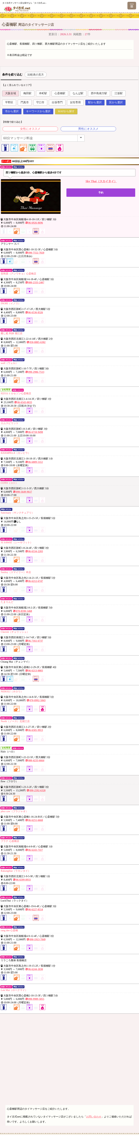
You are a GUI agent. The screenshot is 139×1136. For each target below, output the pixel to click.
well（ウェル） (9, 363)
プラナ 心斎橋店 (10, 841)
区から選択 (116, 102)
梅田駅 (27, 93)
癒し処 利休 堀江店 (11, 333)
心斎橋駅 (59, 93)
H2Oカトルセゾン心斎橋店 (16, 393)
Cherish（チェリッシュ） (15, 631)
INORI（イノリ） (11, 303)
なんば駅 (78, 93)
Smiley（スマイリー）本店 (16, 572)
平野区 (9, 102)
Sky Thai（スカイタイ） (101, 181)
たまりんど (7, 601)
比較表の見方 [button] (36, 74)
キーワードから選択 (38, 111)
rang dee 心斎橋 (9, 930)
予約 (100, 192)
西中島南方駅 (99, 93)
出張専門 (57, 102)
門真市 (25, 102)
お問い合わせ (93, 1116)
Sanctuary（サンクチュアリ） (17, 512)
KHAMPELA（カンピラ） (15, 452)
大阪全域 (10, 93)
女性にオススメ (30, 128)
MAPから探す (66, 111)
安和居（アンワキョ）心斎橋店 (18, 273)
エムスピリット (9, 423)
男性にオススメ (88, 128)
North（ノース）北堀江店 (15, 721)
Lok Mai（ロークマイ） (14, 990)
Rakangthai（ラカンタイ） (15, 870)
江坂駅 (119, 93)
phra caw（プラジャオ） (14, 811)
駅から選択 (95, 102)
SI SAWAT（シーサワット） (16, 542)
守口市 (40, 102)
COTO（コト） (9, 482)
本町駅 (43, 93)
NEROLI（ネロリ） (12, 691)
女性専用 (75, 102)
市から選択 (12, 111)
